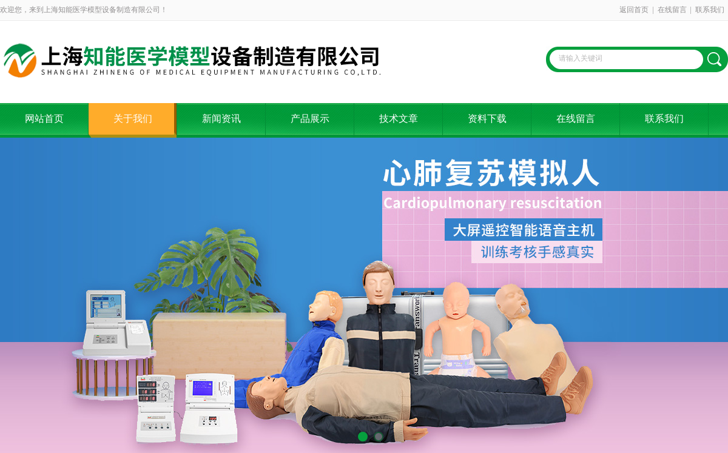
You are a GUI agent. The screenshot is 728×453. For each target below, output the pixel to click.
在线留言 (672, 9)
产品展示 (310, 118)
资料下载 (487, 118)
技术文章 (398, 118)
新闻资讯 (221, 118)
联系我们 (709, 9)
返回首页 (634, 9)
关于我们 (132, 118)
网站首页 (44, 118)
